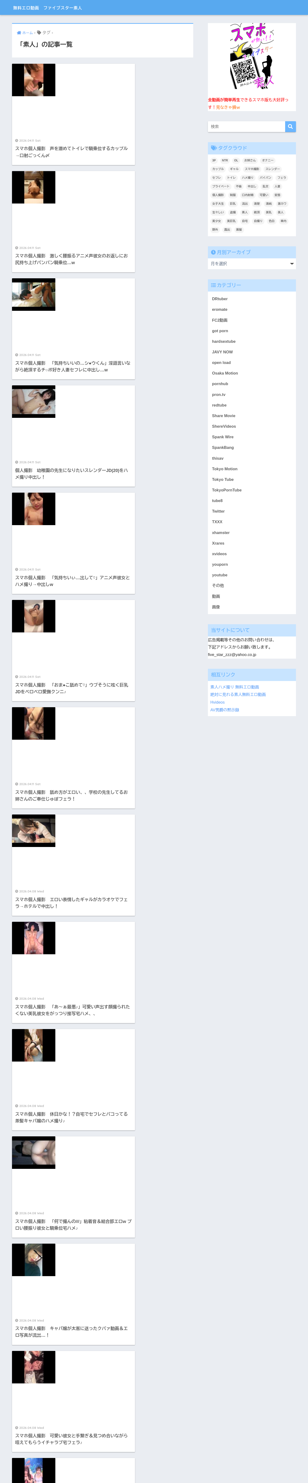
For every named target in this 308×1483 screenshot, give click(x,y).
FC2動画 (220, 320)
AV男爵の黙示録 (225, 713)
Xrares (218, 546)
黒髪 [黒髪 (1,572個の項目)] (239, 229)
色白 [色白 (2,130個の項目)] (272, 221)
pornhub (220, 384)
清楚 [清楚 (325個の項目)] (257, 203)
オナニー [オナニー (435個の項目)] (268, 160)
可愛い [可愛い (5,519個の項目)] (264, 195)
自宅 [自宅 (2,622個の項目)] (245, 221)
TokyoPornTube (227, 492)
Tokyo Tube (223, 481)
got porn (220, 331)
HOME (154, 1463)
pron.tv (219, 395)
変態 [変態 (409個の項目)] (277, 195)
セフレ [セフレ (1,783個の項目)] (216, 177)
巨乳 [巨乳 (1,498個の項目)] (233, 203)
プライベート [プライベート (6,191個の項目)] (221, 186)
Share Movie (224, 417)
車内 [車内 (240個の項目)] (284, 221)
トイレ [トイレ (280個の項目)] (231, 177)
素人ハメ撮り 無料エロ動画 (235, 690)
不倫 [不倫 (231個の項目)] (239, 186)
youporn (220, 567)
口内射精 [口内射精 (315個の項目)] (248, 195)
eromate (220, 309)
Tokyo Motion (225, 470)
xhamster (221, 535)
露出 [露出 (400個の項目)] (227, 229)
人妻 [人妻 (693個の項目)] (277, 186)
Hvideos (217, 705)
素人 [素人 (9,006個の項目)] (245, 212)
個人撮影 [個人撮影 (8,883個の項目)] (218, 195)
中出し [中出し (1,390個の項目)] (252, 186)
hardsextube (224, 341)
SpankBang (223, 449)
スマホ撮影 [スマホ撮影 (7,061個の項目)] (252, 169)
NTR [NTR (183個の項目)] (225, 160)
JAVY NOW (222, 352)
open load (221, 363)
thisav (218, 460)
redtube (219, 406)
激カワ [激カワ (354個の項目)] (282, 203)
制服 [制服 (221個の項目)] (233, 195)
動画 (216, 600)
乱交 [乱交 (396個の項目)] (265, 186)
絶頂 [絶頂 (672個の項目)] (257, 212)
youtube (220, 578)
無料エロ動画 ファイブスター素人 (59, 7)
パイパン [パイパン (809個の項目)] (265, 177)
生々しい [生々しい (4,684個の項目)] (218, 212)
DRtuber (220, 298)
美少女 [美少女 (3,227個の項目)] (216, 221)
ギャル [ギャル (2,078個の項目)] (234, 169)
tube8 (217, 503)
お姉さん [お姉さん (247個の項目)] (250, 160)
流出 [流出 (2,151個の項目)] (245, 203)
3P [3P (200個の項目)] (214, 160)
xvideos (219, 556)
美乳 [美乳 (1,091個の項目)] (269, 212)
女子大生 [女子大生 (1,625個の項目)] (218, 203)
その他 (218, 589)
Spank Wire (223, 438)
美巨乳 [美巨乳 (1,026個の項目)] (231, 221)
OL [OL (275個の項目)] (236, 160)
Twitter (218, 513)
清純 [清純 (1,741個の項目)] (269, 203)
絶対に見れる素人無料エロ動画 (238, 698)
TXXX (217, 524)
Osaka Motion (225, 374)
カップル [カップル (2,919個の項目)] (218, 169)
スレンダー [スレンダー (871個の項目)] (272, 169)
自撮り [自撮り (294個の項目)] (258, 221)
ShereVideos (224, 428)
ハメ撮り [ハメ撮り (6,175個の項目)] (248, 177)
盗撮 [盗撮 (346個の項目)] (233, 212)
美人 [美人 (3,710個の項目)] (281, 212)
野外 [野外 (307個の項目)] (215, 229)
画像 (216, 610)
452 (122, 1013)
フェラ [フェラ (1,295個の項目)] (281, 177)
